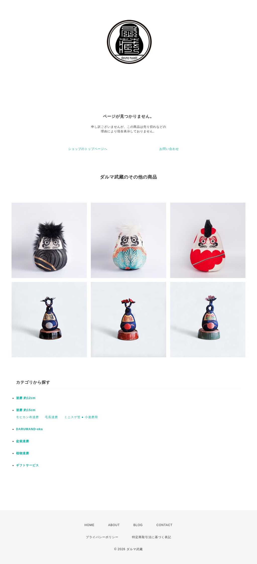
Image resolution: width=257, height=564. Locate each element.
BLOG (138, 525)
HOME (90, 525)
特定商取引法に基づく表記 (151, 537)
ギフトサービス (27, 465)
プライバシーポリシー (102, 537)
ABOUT (114, 525)
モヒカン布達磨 (27, 417)
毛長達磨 (51, 417)
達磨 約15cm (26, 410)
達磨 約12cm (26, 398)
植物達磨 (22, 453)
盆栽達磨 (22, 441)
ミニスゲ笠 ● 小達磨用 (81, 417)
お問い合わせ (169, 149)
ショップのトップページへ (87, 149)
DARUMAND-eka (29, 429)
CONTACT (164, 525)
